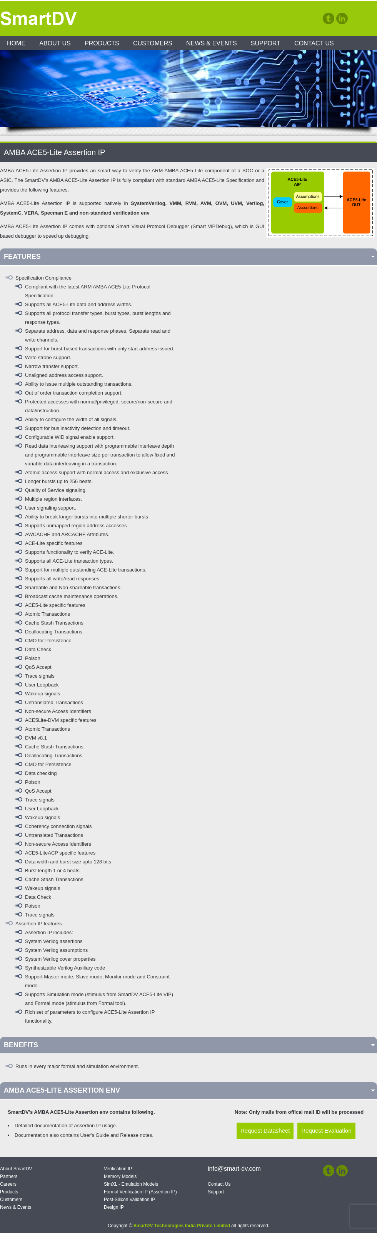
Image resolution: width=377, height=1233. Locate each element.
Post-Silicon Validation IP (129, 1199)
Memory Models (120, 1176)
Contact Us (314, 43)
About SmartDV (16, 1168)
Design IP (114, 1207)
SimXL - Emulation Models (131, 1184)
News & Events (211, 43)
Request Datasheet (265, 1130)
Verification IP (118, 1168)
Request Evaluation (326, 1130)
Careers (8, 1184)
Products (102, 43)
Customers (152, 43)
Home (16, 43)
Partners (8, 1176)
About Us (55, 43)
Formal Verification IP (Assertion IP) (140, 1192)
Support (265, 43)
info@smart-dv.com (234, 1168)
